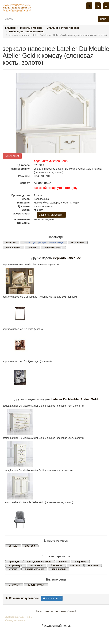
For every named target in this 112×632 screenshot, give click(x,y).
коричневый (59, 569)
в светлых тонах (34, 569)
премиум (14, 561)
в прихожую (15, 565)
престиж (11, 242)
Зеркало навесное (67, 258)
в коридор (80, 561)
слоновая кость (53, 247)
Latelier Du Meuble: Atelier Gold (74, 399)
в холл (63, 561)
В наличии (56, 565)
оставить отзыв (52, 598)
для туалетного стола (39, 561)
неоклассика (13, 247)
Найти (103, 19)
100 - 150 (30, 546)
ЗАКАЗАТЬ (12, 156)
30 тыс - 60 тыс (36, 584)
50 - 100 (13, 546)
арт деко (75, 565)
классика (93, 565)
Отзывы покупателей (22, 598)
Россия (32, 247)
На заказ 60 (77, 242)
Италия (13, 569)
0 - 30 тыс (14, 584)
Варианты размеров (51, 214)
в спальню (36, 565)
